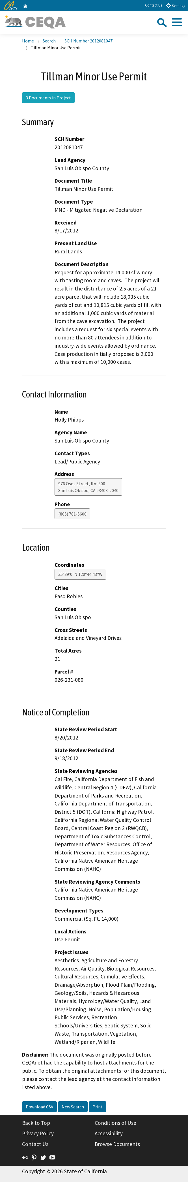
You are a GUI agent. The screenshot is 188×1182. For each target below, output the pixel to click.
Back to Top (36, 1122)
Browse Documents (117, 1144)
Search (49, 41)
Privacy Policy (38, 1133)
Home (28, 41)
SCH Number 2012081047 (88, 41)
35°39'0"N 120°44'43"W (80, 574)
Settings (175, 5)
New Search (73, 1107)
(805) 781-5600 (72, 514)
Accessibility (109, 1133)
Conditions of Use (115, 1122)
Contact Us (153, 5)
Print (97, 1107)
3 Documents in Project (48, 98)
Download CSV (39, 1107)
